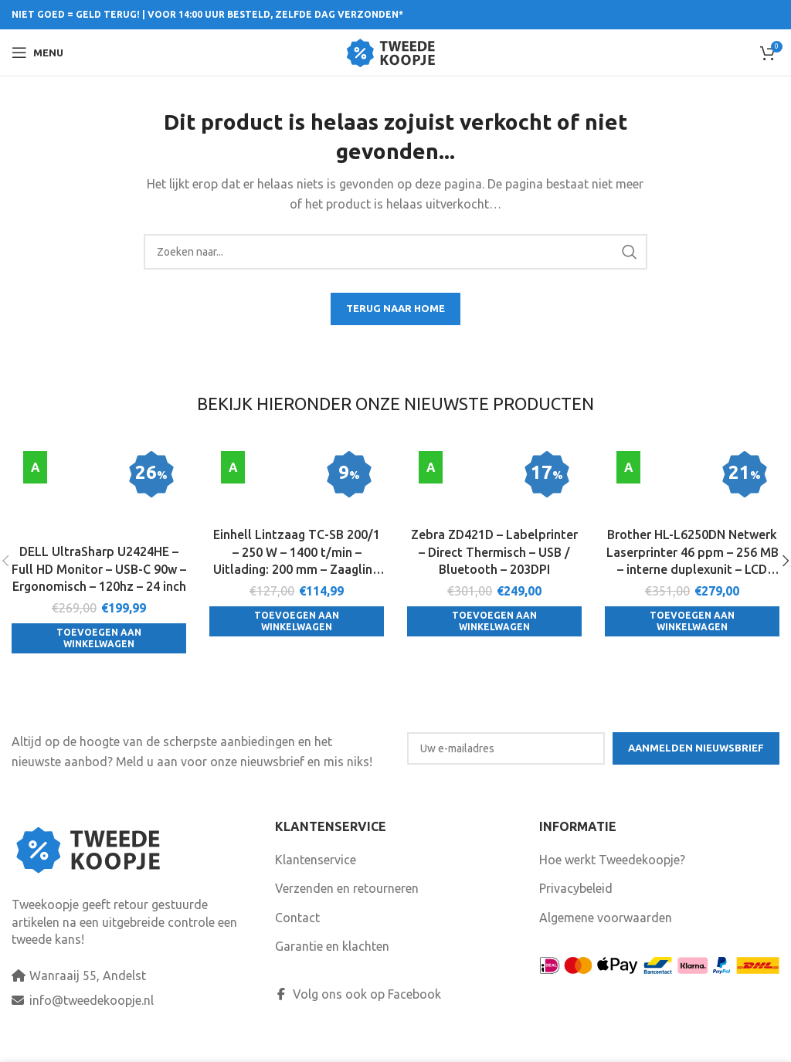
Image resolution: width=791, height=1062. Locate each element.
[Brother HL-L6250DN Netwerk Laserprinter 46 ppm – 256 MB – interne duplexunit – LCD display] (692, 486)
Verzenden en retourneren (347, 907)
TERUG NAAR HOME (395, 308)
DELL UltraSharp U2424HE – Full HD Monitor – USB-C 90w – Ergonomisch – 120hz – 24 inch (99, 570)
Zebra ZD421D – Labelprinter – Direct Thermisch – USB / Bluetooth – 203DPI (494, 552)
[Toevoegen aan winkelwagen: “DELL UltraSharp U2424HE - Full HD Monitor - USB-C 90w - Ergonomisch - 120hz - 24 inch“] (99, 640)
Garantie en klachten (332, 965)
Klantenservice (315, 878)
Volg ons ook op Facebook (358, 1013)
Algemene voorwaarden (605, 936)
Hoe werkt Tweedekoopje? (612, 878)
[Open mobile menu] (37, 52)
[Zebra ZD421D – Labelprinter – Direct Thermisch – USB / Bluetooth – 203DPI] (494, 486)
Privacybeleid (576, 907)
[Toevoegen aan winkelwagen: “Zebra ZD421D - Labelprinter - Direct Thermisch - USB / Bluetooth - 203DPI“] (494, 622)
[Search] (396, 252)
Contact (297, 936)
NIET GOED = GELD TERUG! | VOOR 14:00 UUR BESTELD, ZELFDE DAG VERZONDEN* (207, 14)
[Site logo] (396, 51)
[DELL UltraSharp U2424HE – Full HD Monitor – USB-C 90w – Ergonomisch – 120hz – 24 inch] (99, 494)
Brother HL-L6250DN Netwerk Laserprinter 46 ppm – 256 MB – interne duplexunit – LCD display (692, 553)
